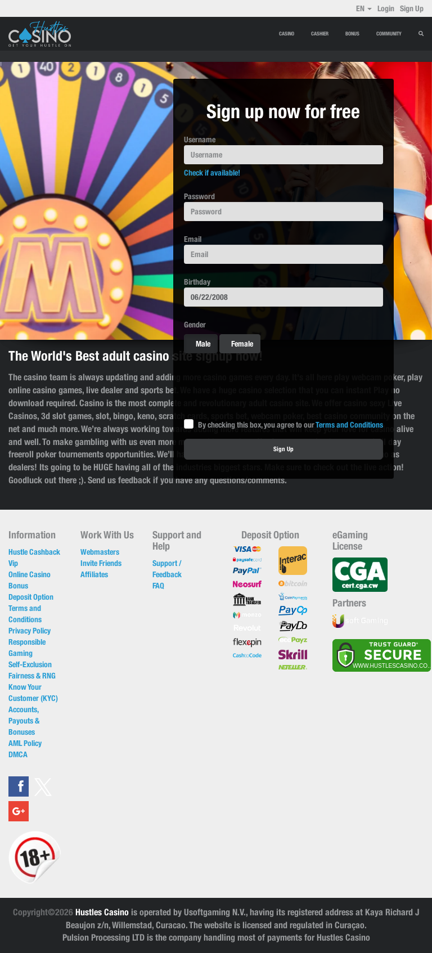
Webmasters (99, 551)
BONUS (352, 33)
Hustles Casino (102, 912)
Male (197, 343)
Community (389, 33)
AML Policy (25, 743)
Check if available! (212, 172)
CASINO (286, 33)
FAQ (158, 585)
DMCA (18, 754)
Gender (195, 324)
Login (385, 8)
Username (199, 139)
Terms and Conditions (349, 424)
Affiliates (94, 574)
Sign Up (412, 8)
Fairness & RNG (32, 675)
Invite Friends (101, 563)
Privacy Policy (29, 630)
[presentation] (269, 384)
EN (364, 8)
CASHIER (319, 33)
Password (199, 196)
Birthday (197, 281)
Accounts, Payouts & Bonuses (23, 720)
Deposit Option (30, 596)
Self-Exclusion (30, 664)
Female (236, 343)
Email (192, 239)
